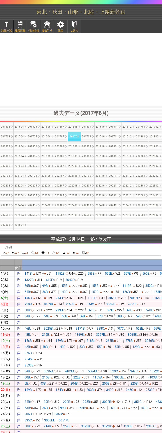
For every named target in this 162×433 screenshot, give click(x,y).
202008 (72, 166)
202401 (140, 195)
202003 (5, 166)
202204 (19, 185)
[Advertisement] (81, 68)
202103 (5, 175)
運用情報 (20, 30)
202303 (5, 195)
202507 (59, 215)
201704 (19, 136)
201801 (140, 136)
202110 (100, 175)
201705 (32, 136)
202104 (19, 175)
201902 (153, 146)
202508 (72, 215)
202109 (86, 175)
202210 (100, 185)
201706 (46, 136)
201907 (59, 156)
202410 (100, 205)
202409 (86, 205)
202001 (140, 156)
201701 (140, 126)
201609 (86, 126)
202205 (32, 185)
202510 (100, 215)
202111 (113, 175)
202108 (72, 175)
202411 (113, 205)
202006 (46, 166)
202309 (86, 195)
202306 (46, 195)
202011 (113, 166)
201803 (5, 146)
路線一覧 (6, 30)
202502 (153, 205)
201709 (86, 136)
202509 (86, 215)
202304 (19, 195)
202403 (5, 205)
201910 (100, 156)
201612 (127, 126)
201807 (59, 146)
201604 (19, 126)
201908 (72, 156)
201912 (127, 156)
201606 (46, 126)
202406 (46, 205)
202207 (59, 185)
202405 (32, 205)
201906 (46, 156)
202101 (140, 166)
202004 (19, 166)
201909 (86, 156)
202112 (127, 175)
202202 (153, 175)
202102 (153, 166)
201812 (127, 146)
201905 (32, 156)
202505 (32, 215)
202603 (5, 224)
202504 (19, 215)
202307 (59, 195)
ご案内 (74, 30)
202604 (19, 224)
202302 (153, 185)
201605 (32, 126)
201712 (127, 136)
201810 (100, 146)
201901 (140, 146)
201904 (19, 156)
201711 (113, 136)
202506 (46, 215)
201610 (100, 126)
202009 (86, 166)
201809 (86, 146)
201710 (100, 136)
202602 (153, 215)
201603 (5, 126)
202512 (127, 215)
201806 (46, 146)
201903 (5, 156)
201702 (153, 126)
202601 (140, 215)
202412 (127, 205)
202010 (100, 166)
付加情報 (33, 30)
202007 (59, 166)
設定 (60, 30)
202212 (127, 185)
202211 (113, 185)
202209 (86, 185)
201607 (59, 126)
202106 (46, 175)
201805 (32, 146)
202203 (5, 185)
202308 (72, 195)
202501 (140, 205)
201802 (153, 136)
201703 (5, 136)
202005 (32, 166)
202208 (72, 185)
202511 (113, 215)
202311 (113, 195)
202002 (153, 156)
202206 (46, 185)
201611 (113, 126)
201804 (19, 146)
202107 (59, 175)
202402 (153, 195)
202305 (32, 195)
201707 (59, 136)
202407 (59, 205)
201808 (72, 146)
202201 (140, 175)
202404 (19, 205)
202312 (127, 195)
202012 (127, 166)
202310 (100, 195)
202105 (32, 175)
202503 (5, 215)
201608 (72, 126)
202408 (72, 205)
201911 (113, 156)
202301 (140, 185)
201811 (113, 146)
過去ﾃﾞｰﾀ (47, 30)
